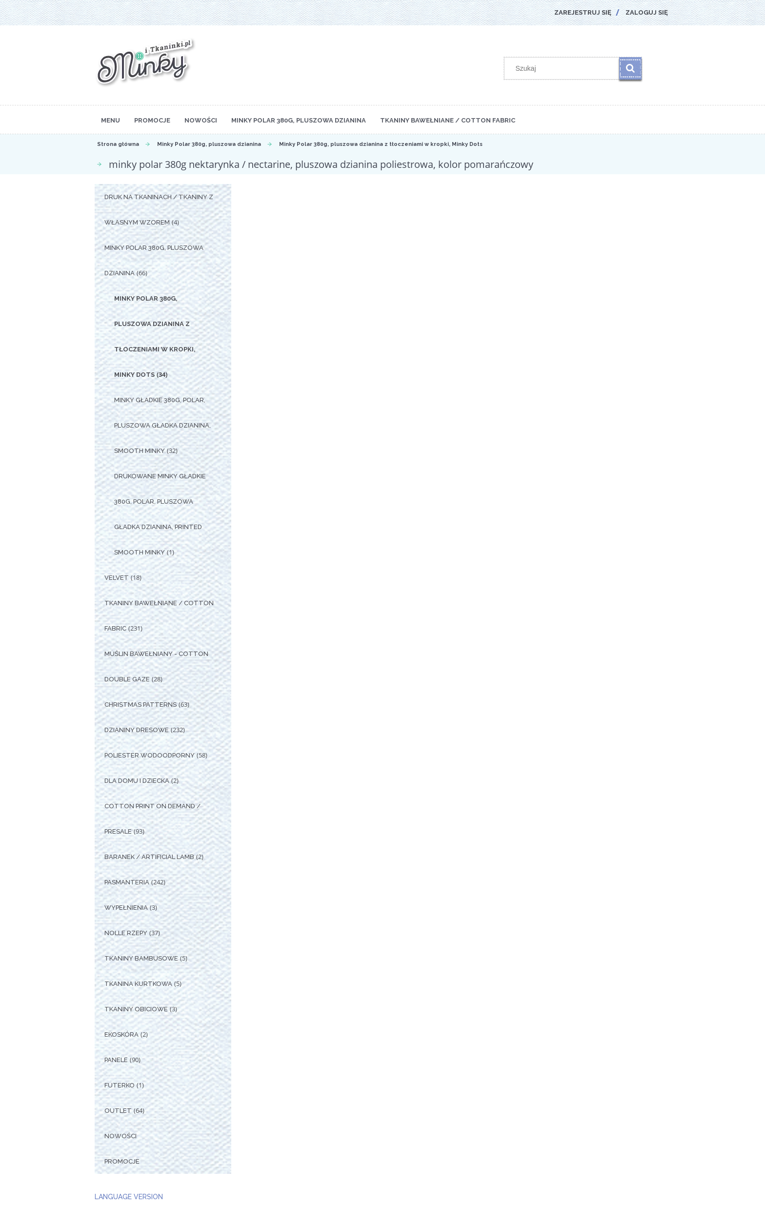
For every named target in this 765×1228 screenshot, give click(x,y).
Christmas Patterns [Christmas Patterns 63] (140, 704)
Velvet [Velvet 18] (116, 577)
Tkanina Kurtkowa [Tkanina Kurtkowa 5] (138, 983)
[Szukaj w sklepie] (564, 68)
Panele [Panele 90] (116, 1060)
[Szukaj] (630, 68)
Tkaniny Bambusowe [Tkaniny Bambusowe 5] (141, 958)
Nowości (120, 1136)
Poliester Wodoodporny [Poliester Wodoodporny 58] (149, 755)
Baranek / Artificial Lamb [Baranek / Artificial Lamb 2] (149, 856)
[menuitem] (110, 119)
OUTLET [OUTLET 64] (118, 1110)
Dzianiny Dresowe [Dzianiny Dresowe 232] (136, 730)
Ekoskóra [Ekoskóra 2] (121, 1034)
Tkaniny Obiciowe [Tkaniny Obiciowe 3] (136, 1009)
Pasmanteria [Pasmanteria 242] (126, 882)
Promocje (122, 1161)
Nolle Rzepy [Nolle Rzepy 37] (125, 933)
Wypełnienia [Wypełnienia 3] (126, 907)
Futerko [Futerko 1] (119, 1085)
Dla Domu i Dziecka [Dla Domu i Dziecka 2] (136, 780)
